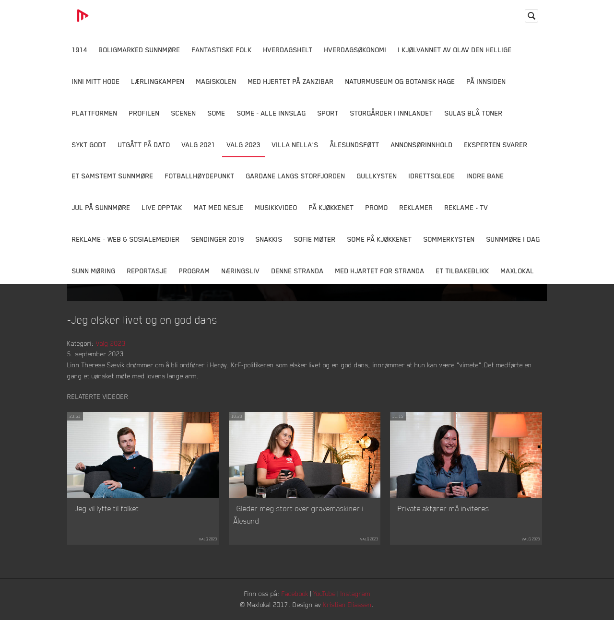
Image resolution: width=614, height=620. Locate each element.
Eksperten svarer (496, 144)
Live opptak (162, 207)
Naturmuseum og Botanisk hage (400, 81)
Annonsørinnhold (422, 144)
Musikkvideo (276, 207)
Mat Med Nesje (219, 207)
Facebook (295, 593)
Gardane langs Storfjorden (295, 176)
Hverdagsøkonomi (355, 50)
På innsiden (486, 81)
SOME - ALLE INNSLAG (271, 113)
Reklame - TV (466, 207)
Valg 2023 (243, 144)
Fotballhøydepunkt (200, 176)
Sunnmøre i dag (513, 239)
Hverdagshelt (288, 50)
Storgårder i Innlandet (391, 113)
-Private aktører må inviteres (442, 508)
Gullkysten (377, 176)
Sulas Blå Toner (474, 113)
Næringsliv (241, 271)
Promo (377, 207)
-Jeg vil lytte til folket (105, 508)
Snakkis (269, 239)
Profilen (144, 113)
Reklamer (416, 207)
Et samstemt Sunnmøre (113, 176)
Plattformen (95, 113)
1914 (79, 50)
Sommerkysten (449, 239)
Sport (328, 113)
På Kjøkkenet (331, 207)
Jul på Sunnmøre (101, 207)
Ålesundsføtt (354, 144)
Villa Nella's (295, 144)
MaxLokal (517, 271)
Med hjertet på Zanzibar (291, 81)
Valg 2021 (198, 144)
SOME (216, 113)
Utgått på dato (144, 144)
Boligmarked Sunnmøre (139, 50)
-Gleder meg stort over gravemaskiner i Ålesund (299, 514)
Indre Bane (485, 176)
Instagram (355, 593)
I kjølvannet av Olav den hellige (455, 50)
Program (194, 271)
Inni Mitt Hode (96, 81)
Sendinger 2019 (217, 239)
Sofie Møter (315, 239)
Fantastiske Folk (222, 50)
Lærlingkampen (158, 81)
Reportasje (147, 271)
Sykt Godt (89, 144)
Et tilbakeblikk (462, 271)
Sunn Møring (94, 271)
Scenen (183, 113)
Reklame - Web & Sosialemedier (126, 239)
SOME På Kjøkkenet (379, 239)
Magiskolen (216, 81)
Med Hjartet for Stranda (380, 271)
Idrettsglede (432, 176)
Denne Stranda (298, 271)
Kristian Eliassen (347, 604)
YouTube (324, 593)
